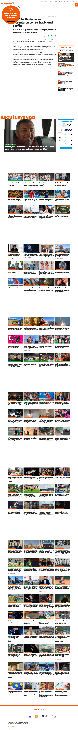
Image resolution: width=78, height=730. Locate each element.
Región (56, 4)
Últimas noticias (46, 4)
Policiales (60, 4)
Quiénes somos (11, 726)
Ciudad (52, 4)
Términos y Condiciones (13, 728)
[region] (39, 11)
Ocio (69, 4)
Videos (72, 4)
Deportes (65, 4)
